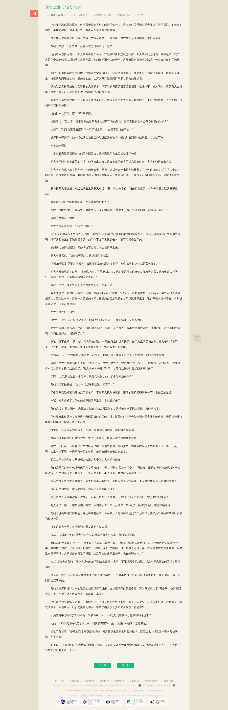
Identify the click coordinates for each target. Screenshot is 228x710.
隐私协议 (119, 681)
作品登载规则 (151, 681)
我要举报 (89, 681)
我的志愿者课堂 (58, 15)
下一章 (125, 665)
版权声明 (134, 681)
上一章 (102, 665)
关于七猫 (59, 681)
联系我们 (74, 681)
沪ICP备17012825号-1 (126, 685)
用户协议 (104, 681)
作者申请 (168, 681)
